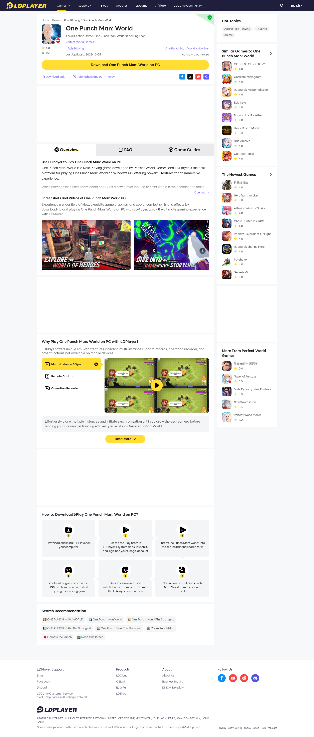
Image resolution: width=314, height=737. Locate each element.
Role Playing (72, 20)
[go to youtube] (233, 678)
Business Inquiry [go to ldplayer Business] (172, 681)
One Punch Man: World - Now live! (187, 48)
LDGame (141, 5)
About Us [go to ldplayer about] (168, 675)
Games (61, 5)
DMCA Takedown (173, 687)
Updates (122, 5)
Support (83, 5)
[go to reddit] (244, 678)
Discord (42, 687)
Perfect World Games (80, 42)
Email (40, 675)
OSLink (121, 681)
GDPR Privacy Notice (247, 727)
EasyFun (121, 687)
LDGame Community (188, 5)
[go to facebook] (222, 678)
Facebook (43, 681)
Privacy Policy (225, 727)
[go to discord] (255, 678)
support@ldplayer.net (187, 727)
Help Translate (269, 727)
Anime (228, 35)
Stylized (262, 29)
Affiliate (160, 5)
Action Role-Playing (237, 29)
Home (46, 20)
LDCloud (122, 675)
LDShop (121, 693)
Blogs (104, 5)
